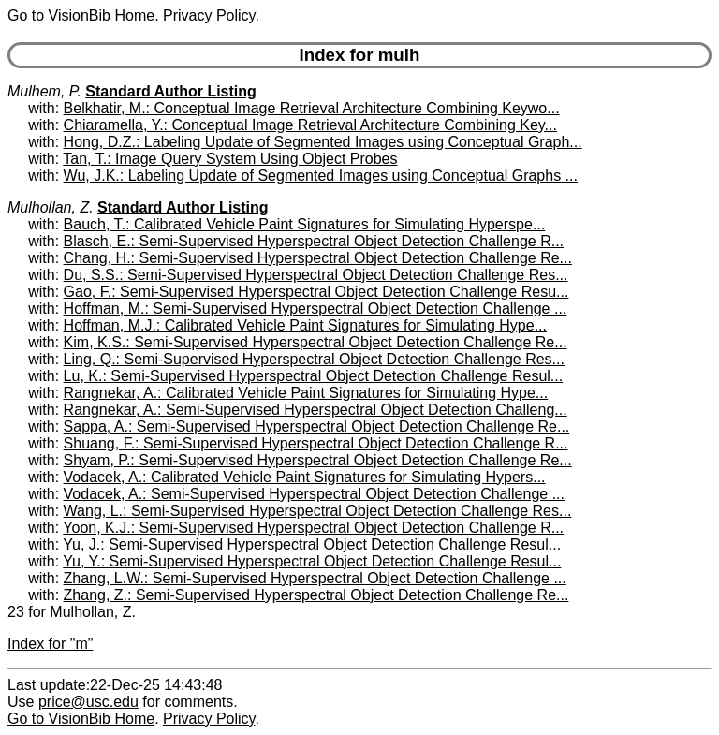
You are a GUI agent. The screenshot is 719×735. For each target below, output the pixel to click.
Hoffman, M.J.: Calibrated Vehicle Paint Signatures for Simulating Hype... (305, 325)
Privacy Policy (209, 15)
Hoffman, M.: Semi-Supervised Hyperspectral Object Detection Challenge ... (315, 308)
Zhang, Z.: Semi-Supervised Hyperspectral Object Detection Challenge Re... (316, 595)
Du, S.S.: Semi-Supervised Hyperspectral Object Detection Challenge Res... (316, 275)
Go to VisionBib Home (80, 15)
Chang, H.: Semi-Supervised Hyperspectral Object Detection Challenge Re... (318, 258)
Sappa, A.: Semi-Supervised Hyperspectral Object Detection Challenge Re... (317, 426)
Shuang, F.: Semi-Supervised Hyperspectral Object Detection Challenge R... (316, 443)
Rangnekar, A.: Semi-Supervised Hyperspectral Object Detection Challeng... (315, 410)
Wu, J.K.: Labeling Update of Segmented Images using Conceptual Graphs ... (321, 176)
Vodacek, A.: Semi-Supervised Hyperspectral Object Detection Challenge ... (314, 494)
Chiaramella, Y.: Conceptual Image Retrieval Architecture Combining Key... (310, 125)
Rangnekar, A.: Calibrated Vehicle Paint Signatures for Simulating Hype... (306, 393)
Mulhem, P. (44, 91)
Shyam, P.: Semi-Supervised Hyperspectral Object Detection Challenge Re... (318, 460)
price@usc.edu (88, 702)
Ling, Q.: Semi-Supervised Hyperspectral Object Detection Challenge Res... (314, 359)
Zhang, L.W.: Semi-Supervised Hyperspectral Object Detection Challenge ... (315, 578)
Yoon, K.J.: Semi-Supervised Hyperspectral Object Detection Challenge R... (313, 528)
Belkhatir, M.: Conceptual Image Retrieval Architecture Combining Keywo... (312, 108)
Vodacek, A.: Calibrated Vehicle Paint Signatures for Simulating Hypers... (305, 477)
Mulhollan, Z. (50, 207)
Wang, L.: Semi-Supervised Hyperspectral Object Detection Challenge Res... (318, 511)
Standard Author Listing (171, 91)
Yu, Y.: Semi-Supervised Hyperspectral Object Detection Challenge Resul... (312, 561)
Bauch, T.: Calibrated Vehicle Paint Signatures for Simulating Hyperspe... (305, 224)
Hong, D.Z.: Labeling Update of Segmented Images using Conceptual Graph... (323, 142)
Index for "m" (50, 644)
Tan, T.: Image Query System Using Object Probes (230, 159)
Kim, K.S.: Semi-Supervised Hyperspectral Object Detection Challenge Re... (315, 342)
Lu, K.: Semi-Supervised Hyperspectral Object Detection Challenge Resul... (314, 376)
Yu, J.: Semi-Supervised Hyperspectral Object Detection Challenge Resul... (312, 544)
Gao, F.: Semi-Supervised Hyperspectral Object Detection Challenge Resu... (316, 292)
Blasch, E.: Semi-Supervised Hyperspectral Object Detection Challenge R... (314, 241)
